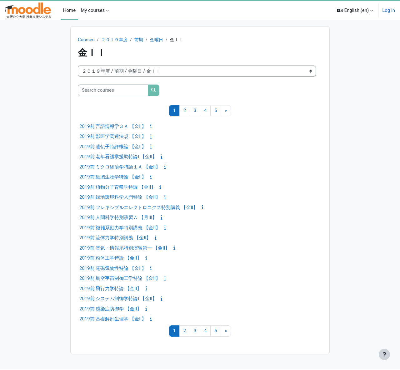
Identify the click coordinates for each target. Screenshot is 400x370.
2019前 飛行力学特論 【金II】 (110, 289)
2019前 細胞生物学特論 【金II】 (112, 177)
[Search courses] (113, 90)
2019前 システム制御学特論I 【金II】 (118, 299)
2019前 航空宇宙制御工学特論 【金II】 (119, 279)
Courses (86, 40)
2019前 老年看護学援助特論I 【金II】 (118, 157)
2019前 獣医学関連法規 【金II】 (112, 137)
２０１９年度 (116, 40)
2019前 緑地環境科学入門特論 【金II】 (119, 198)
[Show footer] (384, 354)
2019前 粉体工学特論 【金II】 (110, 258)
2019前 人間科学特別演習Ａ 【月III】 (118, 218)
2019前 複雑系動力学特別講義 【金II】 (119, 228)
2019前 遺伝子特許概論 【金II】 (112, 147)
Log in (388, 10)
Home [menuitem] (69, 10)
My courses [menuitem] (93, 10)
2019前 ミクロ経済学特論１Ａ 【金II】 (119, 167)
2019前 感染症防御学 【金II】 (110, 309)
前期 (142, 40)
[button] (355, 10)
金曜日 (160, 40)
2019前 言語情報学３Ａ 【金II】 (112, 126)
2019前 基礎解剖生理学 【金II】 (112, 319)
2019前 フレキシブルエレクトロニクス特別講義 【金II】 (138, 208)
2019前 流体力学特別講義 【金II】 (115, 238)
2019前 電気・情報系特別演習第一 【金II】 (124, 248)
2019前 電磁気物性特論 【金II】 (112, 268)
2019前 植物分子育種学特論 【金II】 (117, 187)
